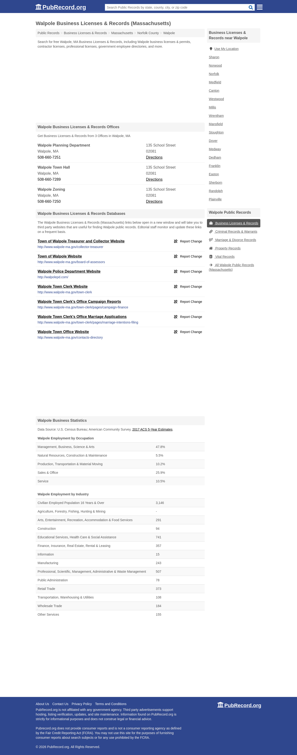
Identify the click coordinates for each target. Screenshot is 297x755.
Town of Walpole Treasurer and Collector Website (81, 241)
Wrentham (216, 116)
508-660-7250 (49, 201)
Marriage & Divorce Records (232, 240)
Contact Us (60, 704)
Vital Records (222, 256)
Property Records (225, 248)
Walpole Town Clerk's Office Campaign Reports (79, 302)
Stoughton (216, 132)
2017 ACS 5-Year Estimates (152, 429)
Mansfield (216, 124)
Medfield (215, 82)
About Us (42, 704)
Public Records (48, 33)
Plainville (215, 199)
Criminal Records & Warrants (233, 231)
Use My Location (224, 49)
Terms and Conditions (110, 704)
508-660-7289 (49, 179)
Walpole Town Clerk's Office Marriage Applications (82, 317)
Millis (212, 107)
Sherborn (215, 182)
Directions (154, 157)
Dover (213, 141)
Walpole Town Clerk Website (63, 286)
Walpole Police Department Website (69, 271)
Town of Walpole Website (60, 256)
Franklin (214, 166)
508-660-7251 (49, 157)
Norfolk (214, 74)
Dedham (215, 157)
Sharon (214, 57)
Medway (215, 149)
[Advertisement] (120, 85)
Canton (214, 90)
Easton (214, 174)
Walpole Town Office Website (63, 332)
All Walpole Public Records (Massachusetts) (231, 267)
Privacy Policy (82, 704)
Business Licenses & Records (233, 223)
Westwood (216, 99)
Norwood (215, 65)
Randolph (216, 191)
